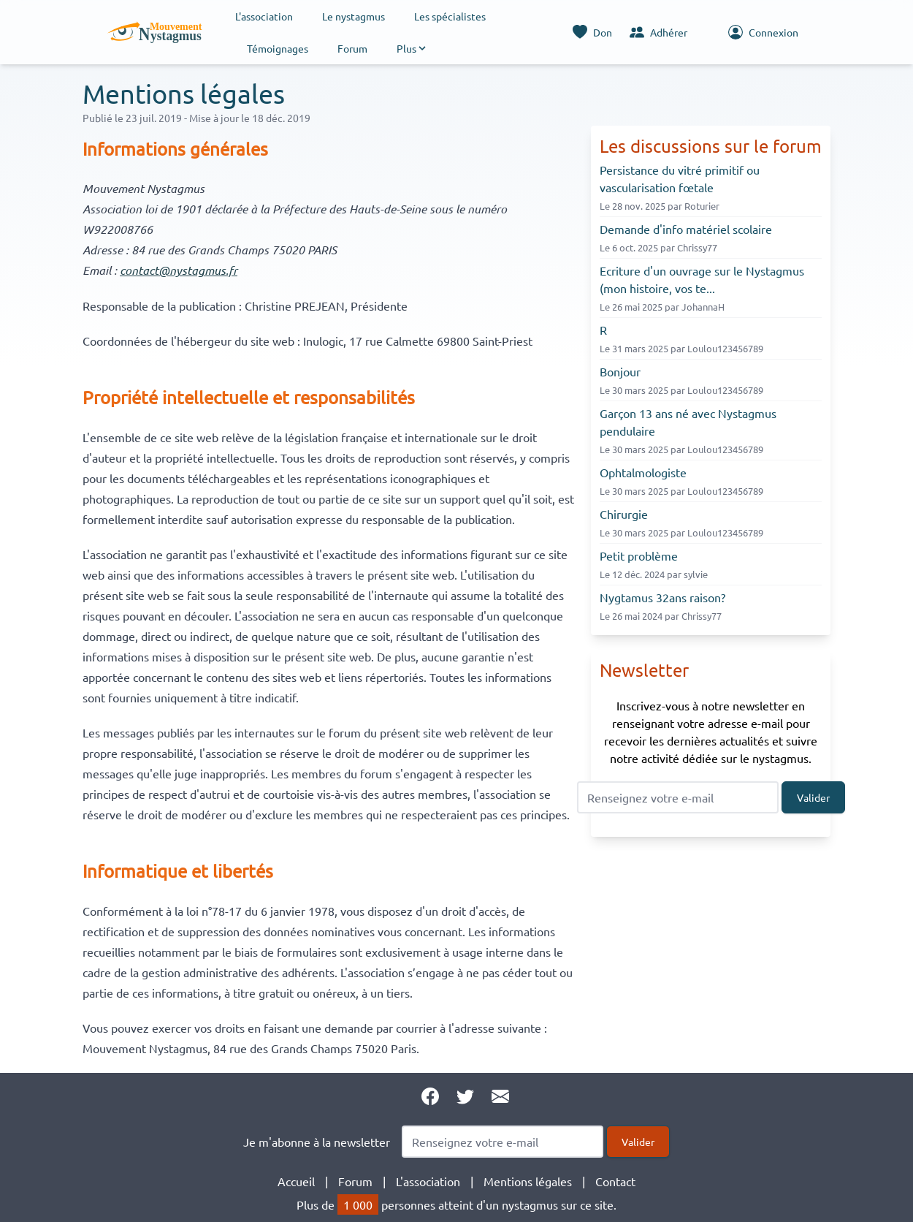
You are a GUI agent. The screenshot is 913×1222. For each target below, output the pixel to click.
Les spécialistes (450, 16)
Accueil (296, 1181)
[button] (412, 48)
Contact (615, 1181)
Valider (813, 797)
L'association (264, 16)
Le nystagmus (353, 16)
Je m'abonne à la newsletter (316, 1141)
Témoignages (277, 48)
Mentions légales (528, 1181)
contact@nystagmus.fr (178, 270)
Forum (352, 48)
